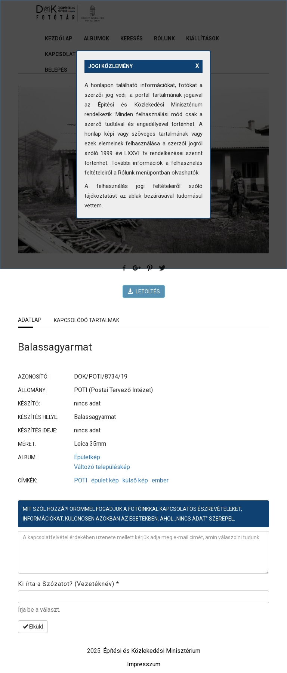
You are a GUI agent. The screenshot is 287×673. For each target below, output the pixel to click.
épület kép (105, 480)
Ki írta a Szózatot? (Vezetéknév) (68, 583)
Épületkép (87, 457)
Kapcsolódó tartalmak (86, 320)
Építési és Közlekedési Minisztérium (151, 650)
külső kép (135, 480)
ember (160, 480)
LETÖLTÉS (143, 291)
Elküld (33, 627)
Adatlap (29, 320)
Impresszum (143, 664)
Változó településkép (102, 466)
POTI (80, 480)
